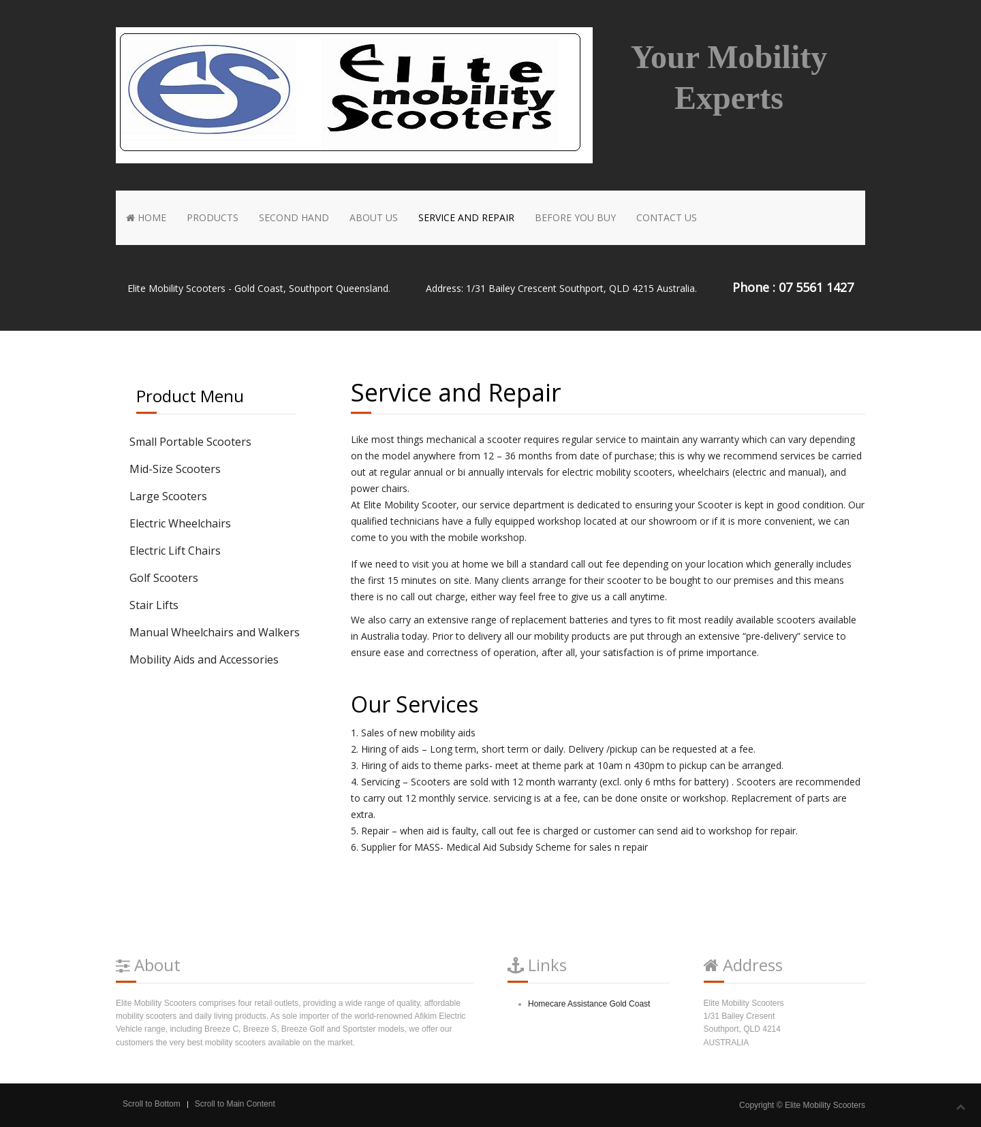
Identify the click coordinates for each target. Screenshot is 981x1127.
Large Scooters (168, 496)
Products (212, 217)
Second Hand (294, 217)
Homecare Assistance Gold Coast (589, 1004)
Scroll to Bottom (152, 1104)
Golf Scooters (163, 577)
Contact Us (666, 217)
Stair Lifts (153, 605)
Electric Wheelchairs (180, 523)
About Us (373, 217)
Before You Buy (575, 217)
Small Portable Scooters (190, 441)
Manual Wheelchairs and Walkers (214, 632)
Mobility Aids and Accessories (204, 659)
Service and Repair (466, 217)
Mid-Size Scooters (175, 468)
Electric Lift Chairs (175, 550)
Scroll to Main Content (235, 1104)
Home (146, 217)
